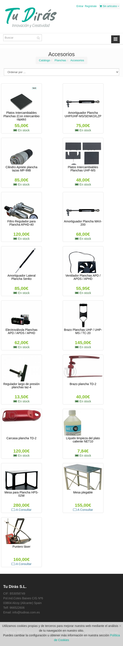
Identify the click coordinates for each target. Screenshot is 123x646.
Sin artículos (109, 6)
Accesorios (77, 60)
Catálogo (44, 60)
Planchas (60, 60)
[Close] (120, 626)
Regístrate (91, 6)
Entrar (80, 6)
